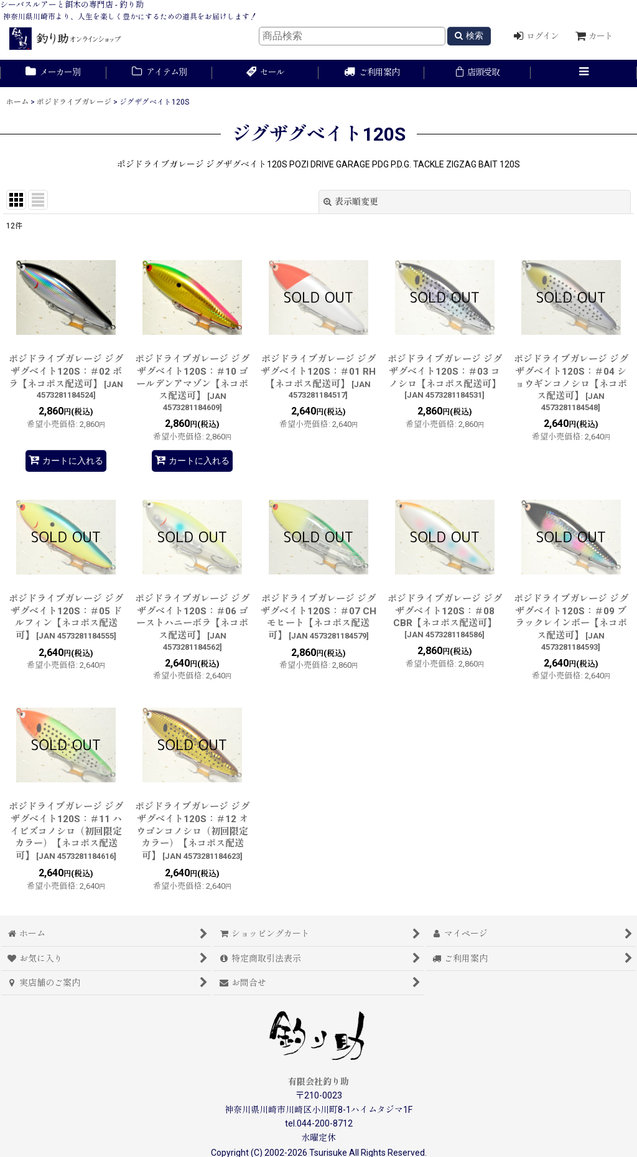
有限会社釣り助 (318, 1082)
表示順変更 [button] (350, 202)
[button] (584, 73)
